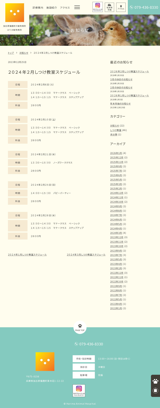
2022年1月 (116, 308)
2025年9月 (116, 166)
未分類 (113, 134)
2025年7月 (116, 170)
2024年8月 (116, 210)
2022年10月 (116, 281)
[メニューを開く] (77, 7)
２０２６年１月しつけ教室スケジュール (129, 95)
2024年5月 (116, 223)
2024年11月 (116, 197)
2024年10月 (116, 201)
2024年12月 (116, 192)
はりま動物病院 (14, 29)
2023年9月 (116, 250)
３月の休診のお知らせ (121, 79)
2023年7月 (116, 255)
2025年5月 (116, 179)
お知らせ (23, 52)
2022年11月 (116, 277)
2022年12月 (116, 272)
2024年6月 (116, 219)
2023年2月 (116, 268)
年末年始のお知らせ (120, 103)
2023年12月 (116, 237)
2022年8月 (116, 290)
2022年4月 (116, 303)
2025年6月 (116, 175)
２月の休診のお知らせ (121, 87)
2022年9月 (116, 286)
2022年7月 (116, 295)
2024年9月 (116, 206)
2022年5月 (116, 299)
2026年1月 (116, 153)
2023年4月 (116, 263)
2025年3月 (116, 184)
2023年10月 (116, 246)
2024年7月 (116, 215)
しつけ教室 (115, 130)
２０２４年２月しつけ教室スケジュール (53, 52)
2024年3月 (116, 232)
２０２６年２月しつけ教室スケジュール (129, 71)
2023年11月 (116, 241)
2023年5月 (116, 259)
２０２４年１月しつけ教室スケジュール (27, 254)
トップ (11, 52)
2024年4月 (116, 228)
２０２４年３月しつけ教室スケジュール (86, 254)
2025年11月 (116, 161)
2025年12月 (116, 157)
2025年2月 (116, 188)
